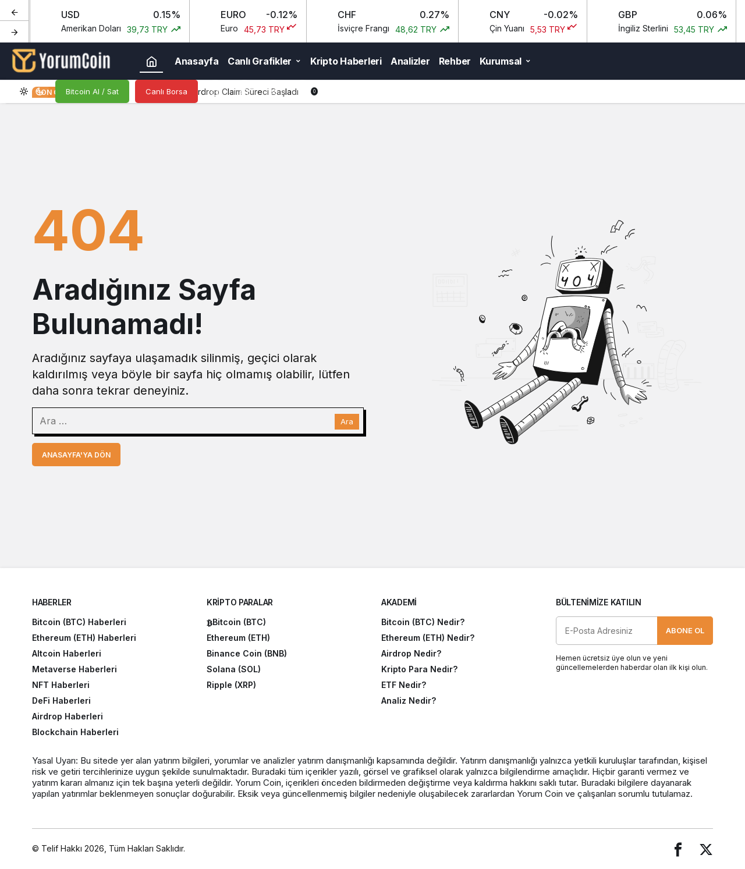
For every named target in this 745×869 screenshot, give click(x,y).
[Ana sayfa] (151, 61)
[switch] (32, 91)
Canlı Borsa (166, 91)
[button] (244, 91)
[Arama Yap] (215, 91)
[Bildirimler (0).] (302, 91)
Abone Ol (685, 630)
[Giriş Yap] (273, 91)
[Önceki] (14, 11)
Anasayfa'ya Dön (76, 455)
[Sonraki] (14, 31)
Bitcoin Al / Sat (92, 91)
